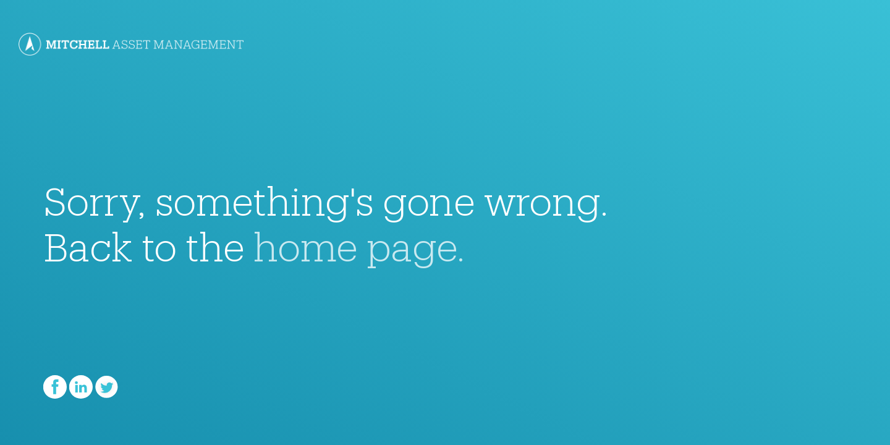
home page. (359, 239)
